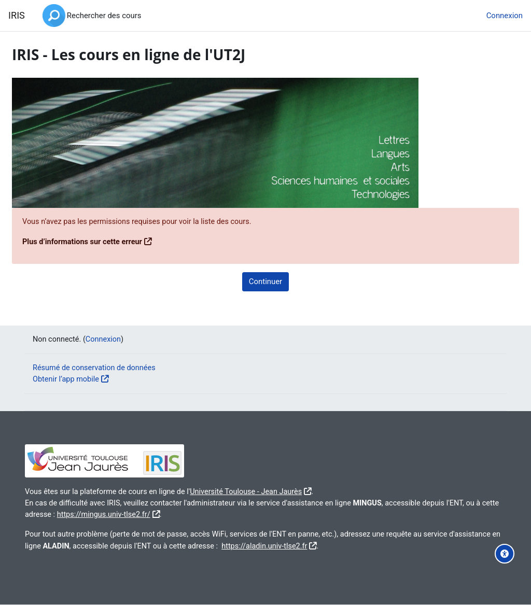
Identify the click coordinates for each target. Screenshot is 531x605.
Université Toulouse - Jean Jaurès (278, 491)
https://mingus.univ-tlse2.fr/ (212, 514)
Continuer (265, 282)
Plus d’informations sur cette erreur (109, 241)
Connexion (504, 15)
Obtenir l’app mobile (75, 379)
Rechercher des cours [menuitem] (104, 15)
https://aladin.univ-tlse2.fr (378, 546)
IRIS (16, 15)
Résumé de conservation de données (104, 367)
